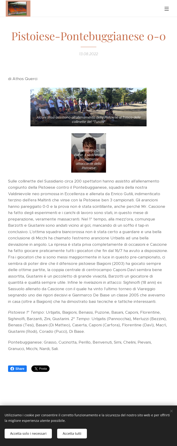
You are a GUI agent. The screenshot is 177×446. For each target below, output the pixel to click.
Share (17, 369)
